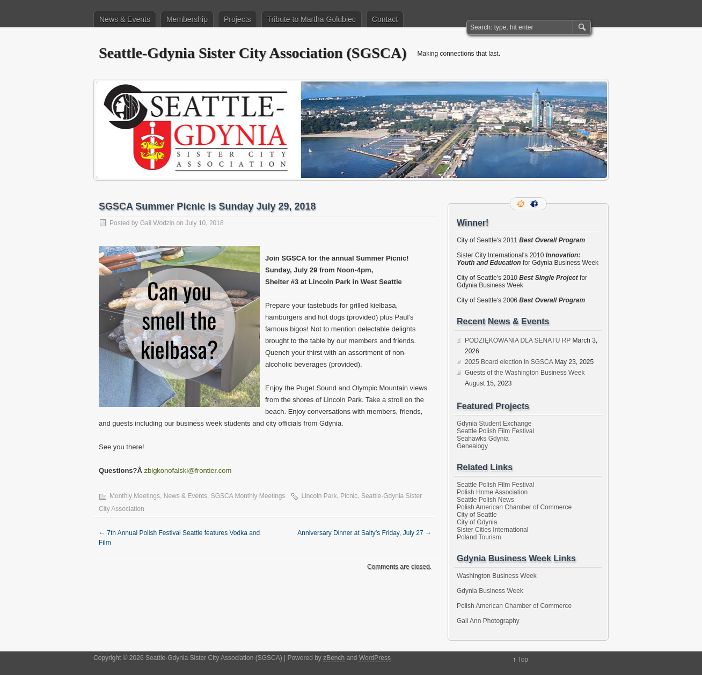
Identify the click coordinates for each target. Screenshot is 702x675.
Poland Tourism (479, 537)
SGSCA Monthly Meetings (248, 496)
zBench (334, 658)
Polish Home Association (492, 492)
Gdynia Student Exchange (494, 423)
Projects (237, 19)
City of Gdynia (477, 522)
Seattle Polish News (485, 499)
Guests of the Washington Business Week (524, 372)
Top (523, 659)
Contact (385, 19)
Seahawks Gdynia (483, 438)
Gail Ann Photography (488, 621)
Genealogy (472, 446)
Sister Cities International (492, 529)
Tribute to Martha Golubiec (311, 19)
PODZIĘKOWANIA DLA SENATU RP (518, 340)
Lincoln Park (319, 496)
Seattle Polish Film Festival (495, 431)
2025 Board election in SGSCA (509, 362)
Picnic (348, 496)
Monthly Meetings (134, 496)
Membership (187, 19)
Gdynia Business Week (490, 591)
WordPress (375, 658)
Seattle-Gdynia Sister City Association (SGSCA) (253, 52)
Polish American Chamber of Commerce (514, 507)
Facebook (535, 203)
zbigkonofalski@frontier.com (188, 470)
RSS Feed (521, 203)
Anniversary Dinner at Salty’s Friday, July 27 (364, 533)
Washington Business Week (497, 576)
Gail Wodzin (157, 223)
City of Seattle (477, 514)
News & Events (124, 19)
